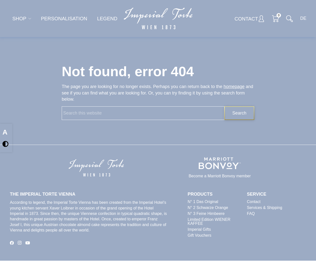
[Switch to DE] (302, 18)
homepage (233, 86)
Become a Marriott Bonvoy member (220, 176)
